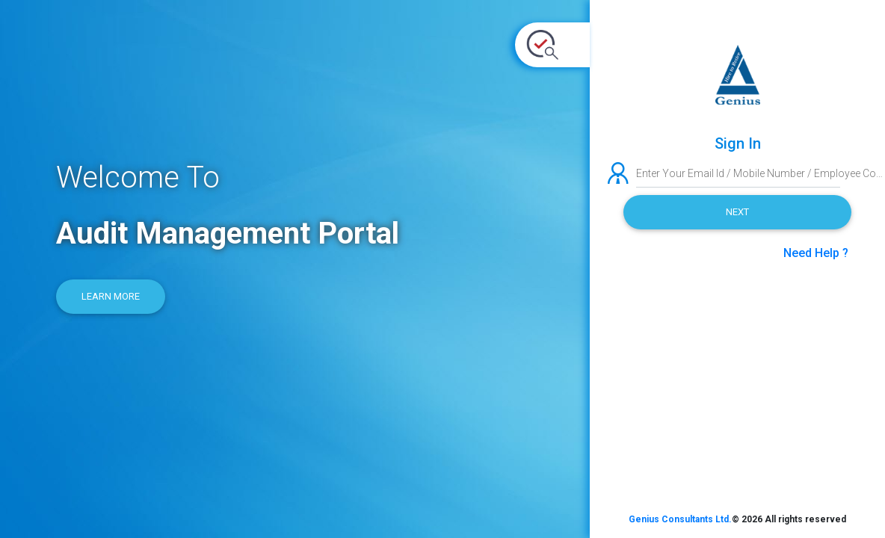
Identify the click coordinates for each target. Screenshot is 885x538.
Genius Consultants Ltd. (680, 519)
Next (737, 211)
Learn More (110, 296)
